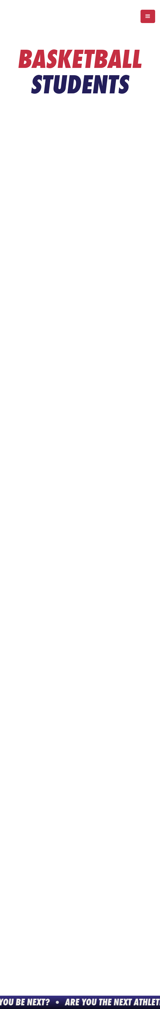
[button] (148, 16)
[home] (39, 16)
